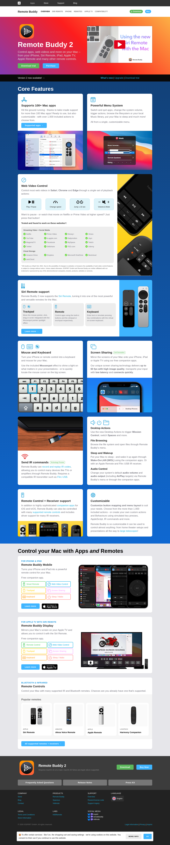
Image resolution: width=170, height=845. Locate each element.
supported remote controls (46, 512)
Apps (32, 3)
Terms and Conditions (26, 815)
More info (133, 836)
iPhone (68, 11)
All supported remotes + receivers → (43, 744)
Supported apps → (34, 125)
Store (46, 3)
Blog (75, 3)
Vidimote (56, 803)
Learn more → (32, 331)
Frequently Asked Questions (40, 782)
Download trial (28, 66)
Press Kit (130, 782)
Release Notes (85, 782)
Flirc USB (62, 477)
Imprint (149, 825)
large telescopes (129, 531)
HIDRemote (57, 815)
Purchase (51, 66)
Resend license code (96, 800)
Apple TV (88, 11)
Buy (148, 11)
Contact (21, 803)
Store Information (24, 818)
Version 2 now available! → (31, 78)
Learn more (30, 606)
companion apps (65, 505)
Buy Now (144, 767)
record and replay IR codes (56, 466)
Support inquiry (93, 803)
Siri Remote (57, 11)
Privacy (142, 825)
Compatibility (101, 11)
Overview (45, 11)
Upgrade (119, 78)
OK (147, 836)
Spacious (56, 800)
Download (137, 11)
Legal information (131, 825)
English (120, 799)
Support (60, 3)
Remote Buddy (28, 11)
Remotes (78, 11)
